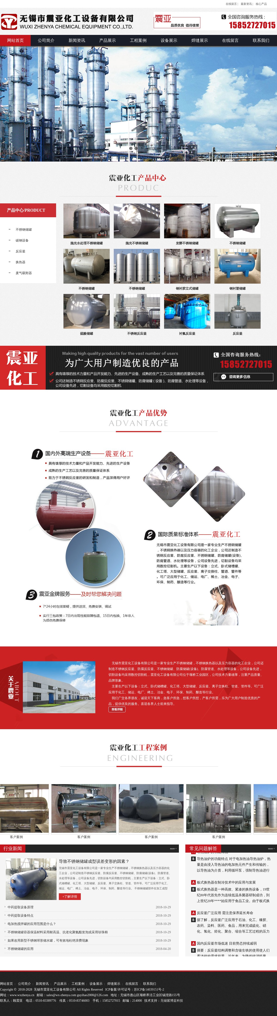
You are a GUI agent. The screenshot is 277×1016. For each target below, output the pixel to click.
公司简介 (24, 983)
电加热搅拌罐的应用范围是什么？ (32, 924)
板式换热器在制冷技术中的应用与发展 (226, 884)
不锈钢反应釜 (137, 333)
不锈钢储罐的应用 (20, 949)
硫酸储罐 (86, 333)
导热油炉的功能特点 (212, 853)
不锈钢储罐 (237, 243)
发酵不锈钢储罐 (187, 243)
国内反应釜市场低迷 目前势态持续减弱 (227, 945)
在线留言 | (232, 4)
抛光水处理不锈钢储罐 (86, 243)
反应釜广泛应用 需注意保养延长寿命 (225, 914)
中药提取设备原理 (20, 907)
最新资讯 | (247, 4)
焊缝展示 (113, 983)
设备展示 (96, 983)
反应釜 (237, 333)
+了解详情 (70, 896)
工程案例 (78, 983)
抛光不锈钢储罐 (137, 243)
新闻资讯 (42, 983)
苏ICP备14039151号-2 (149, 989)
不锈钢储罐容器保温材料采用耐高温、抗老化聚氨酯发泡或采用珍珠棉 (58, 932)
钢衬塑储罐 (237, 288)
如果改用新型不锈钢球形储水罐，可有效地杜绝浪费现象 (48, 940)
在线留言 (131, 983)
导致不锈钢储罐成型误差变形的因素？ (94, 861)
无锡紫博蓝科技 (171, 1000)
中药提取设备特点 (20, 915)
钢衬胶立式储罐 (187, 288)
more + (173, 848)
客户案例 (18, 837)
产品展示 (60, 983)
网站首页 (6, 983)
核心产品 (261, 4)
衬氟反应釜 (187, 333)
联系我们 (149, 983)
